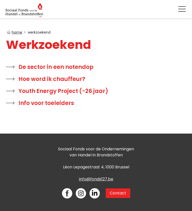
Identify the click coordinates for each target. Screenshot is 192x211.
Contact (118, 193)
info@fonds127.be (96, 179)
